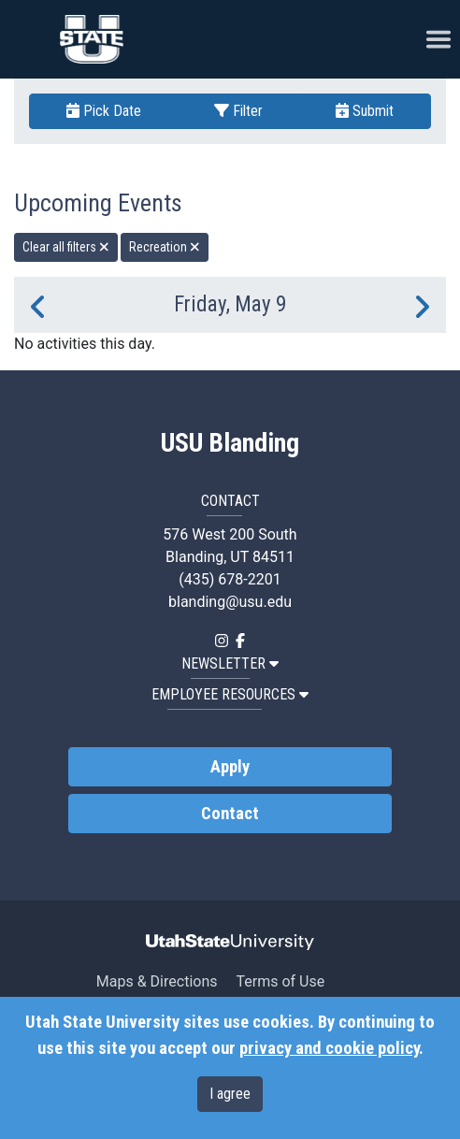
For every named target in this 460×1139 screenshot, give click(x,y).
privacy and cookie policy (329, 1048)
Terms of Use (280, 981)
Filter (238, 111)
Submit (365, 111)
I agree (230, 1094)
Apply (230, 767)
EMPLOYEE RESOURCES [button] (230, 694)
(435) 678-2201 (229, 579)
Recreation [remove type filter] (164, 246)
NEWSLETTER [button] (230, 663)
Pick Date (103, 111)
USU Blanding (230, 443)
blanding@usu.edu (230, 602)
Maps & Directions (157, 981)
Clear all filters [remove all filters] (65, 246)
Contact (230, 813)
